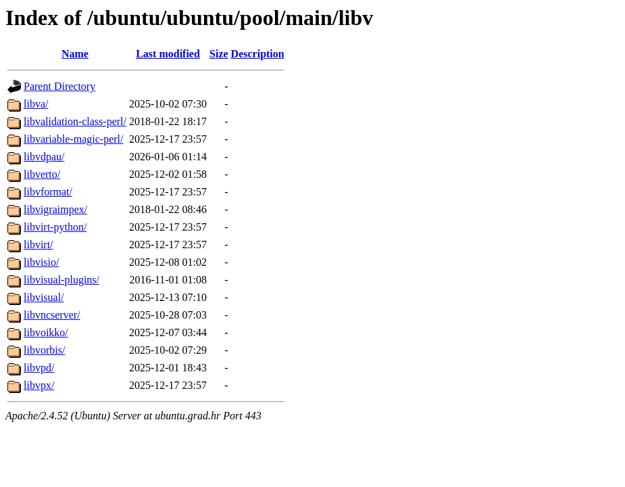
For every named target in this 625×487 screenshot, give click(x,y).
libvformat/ (48, 192)
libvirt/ (38, 244)
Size (218, 54)
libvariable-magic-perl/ (73, 139)
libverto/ (42, 174)
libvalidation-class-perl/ (75, 121)
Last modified (168, 54)
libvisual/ (44, 297)
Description (257, 54)
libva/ (36, 104)
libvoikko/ (46, 332)
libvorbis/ (44, 350)
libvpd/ (39, 367)
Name (75, 54)
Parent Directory (59, 86)
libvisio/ (41, 262)
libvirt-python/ (55, 227)
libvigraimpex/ (55, 209)
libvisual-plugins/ (61, 279)
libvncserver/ (52, 315)
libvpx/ (39, 385)
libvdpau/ (44, 156)
